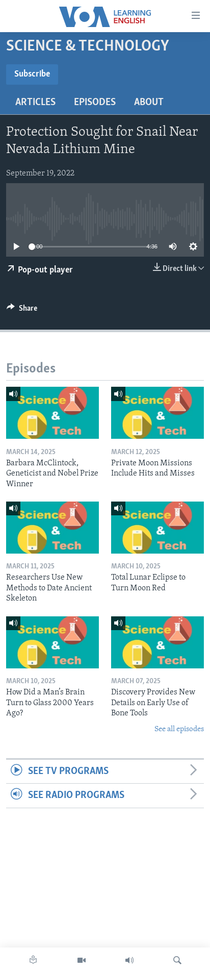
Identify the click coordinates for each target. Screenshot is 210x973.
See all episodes (179, 729)
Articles (35, 102)
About (149, 102)
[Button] (22, 310)
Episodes (95, 102)
